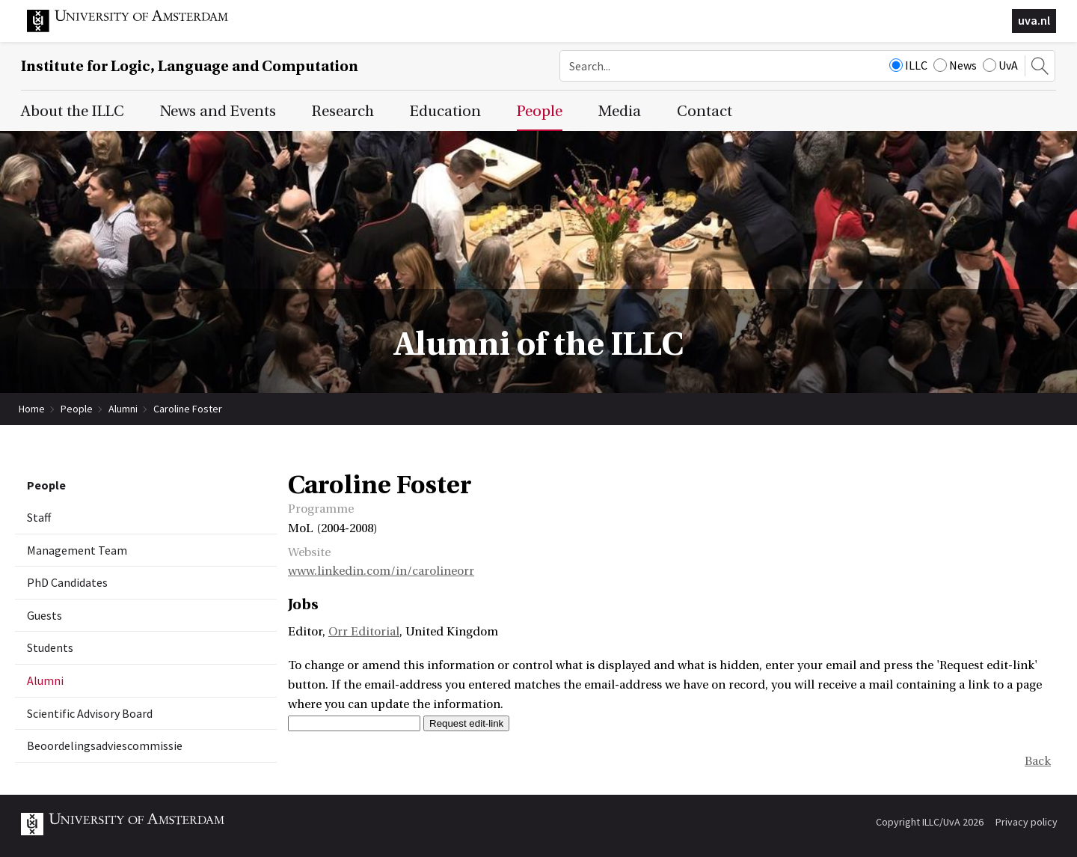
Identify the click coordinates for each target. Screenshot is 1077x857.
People (77, 408)
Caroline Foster (187, 408)
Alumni (123, 408)
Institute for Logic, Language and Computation (189, 66)
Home (32, 408)
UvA (1000, 65)
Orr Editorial (363, 631)
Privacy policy (1026, 822)
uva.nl (1034, 20)
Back (1038, 761)
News (955, 65)
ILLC (908, 65)
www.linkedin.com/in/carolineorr (381, 571)
